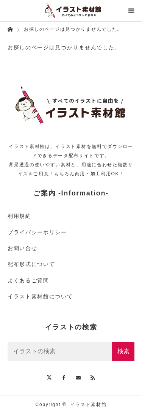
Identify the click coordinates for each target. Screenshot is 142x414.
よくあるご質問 (28, 280)
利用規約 (19, 216)
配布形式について (31, 264)
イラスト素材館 (88, 404)
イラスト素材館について (40, 296)
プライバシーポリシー (37, 232)
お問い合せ (22, 248)
